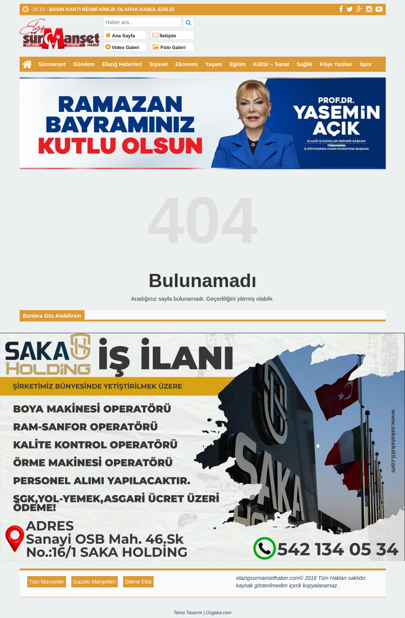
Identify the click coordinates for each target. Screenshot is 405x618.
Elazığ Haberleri (122, 64)
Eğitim (237, 64)
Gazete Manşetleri (94, 582)
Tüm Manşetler (46, 582)
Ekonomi (187, 64)
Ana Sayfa (120, 36)
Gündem (84, 64)
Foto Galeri (169, 47)
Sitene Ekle (138, 582)
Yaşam (213, 64)
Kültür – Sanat (271, 64)
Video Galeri (122, 47)
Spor (366, 64)
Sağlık (304, 64)
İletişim (164, 36)
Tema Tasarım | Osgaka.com (202, 612)
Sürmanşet (52, 64)
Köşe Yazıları (336, 64)
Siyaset (158, 64)
